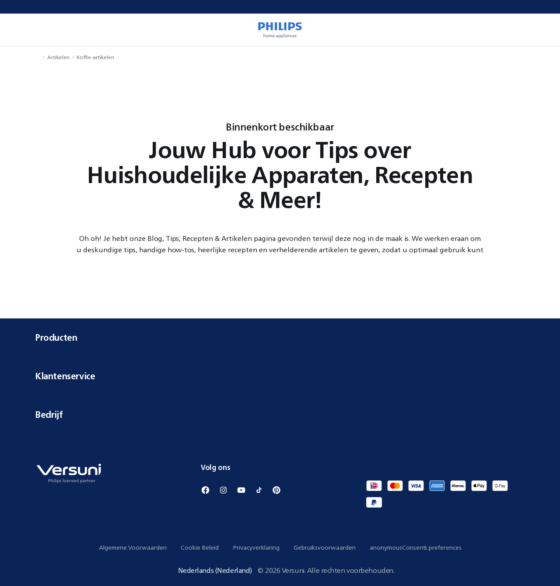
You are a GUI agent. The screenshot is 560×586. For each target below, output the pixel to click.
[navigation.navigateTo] (37, 57)
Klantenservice (280, 376)
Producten (280, 337)
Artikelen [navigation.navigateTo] (58, 57)
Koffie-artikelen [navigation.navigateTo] (95, 57)
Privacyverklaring (256, 547)
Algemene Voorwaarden (133, 547)
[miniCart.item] (541, 30)
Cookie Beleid (200, 547)
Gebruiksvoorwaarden (325, 547)
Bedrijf (280, 414)
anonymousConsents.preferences (416, 547)
